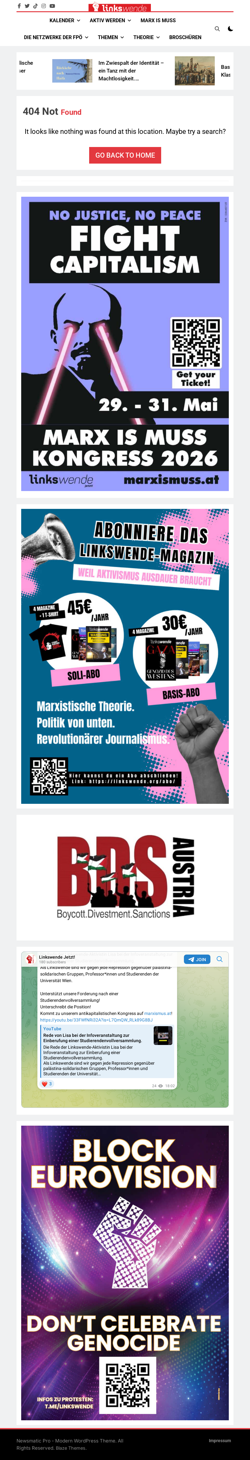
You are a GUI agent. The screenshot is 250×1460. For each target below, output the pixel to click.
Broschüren (185, 37)
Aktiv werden (107, 20)
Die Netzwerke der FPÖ (53, 37)
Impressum (220, 1440)
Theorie (143, 37)
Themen (108, 37)
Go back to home (125, 155)
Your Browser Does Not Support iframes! (125, 1029)
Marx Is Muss (158, 20)
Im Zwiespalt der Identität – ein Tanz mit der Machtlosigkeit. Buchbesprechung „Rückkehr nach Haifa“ (146, 78)
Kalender (62, 20)
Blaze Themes (70, 1448)
